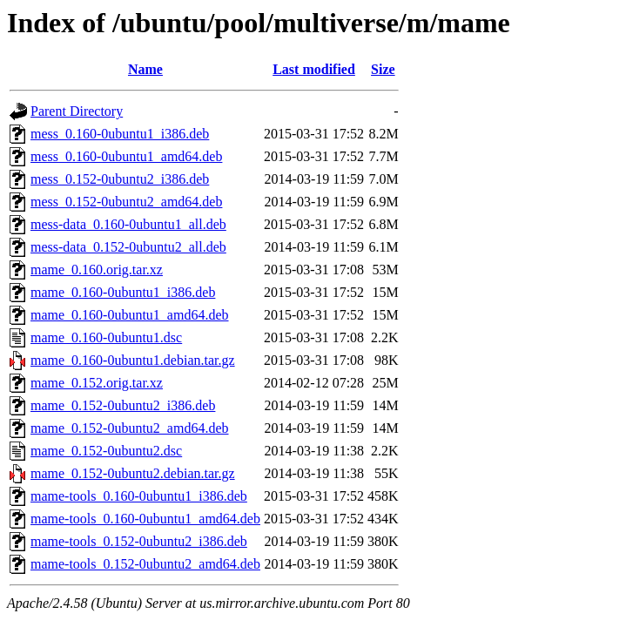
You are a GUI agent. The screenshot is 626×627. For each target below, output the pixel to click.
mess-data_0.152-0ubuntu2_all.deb (128, 246)
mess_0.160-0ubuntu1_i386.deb (119, 133)
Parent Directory (76, 111)
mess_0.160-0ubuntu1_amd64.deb (126, 156)
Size (383, 69)
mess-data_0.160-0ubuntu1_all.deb (128, 224)
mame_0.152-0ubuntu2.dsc (106, 450)
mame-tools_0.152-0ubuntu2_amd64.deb (145, 563)
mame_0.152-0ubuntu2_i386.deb (122, 405)
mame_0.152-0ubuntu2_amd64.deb (129, 428)
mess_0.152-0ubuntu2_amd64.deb (126, 201)
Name (145, 69)
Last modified (314, 69)
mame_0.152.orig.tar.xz (96, 382)
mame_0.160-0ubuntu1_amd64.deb (129, 314)
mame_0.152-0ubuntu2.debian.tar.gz (132, 473)
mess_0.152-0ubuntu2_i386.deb (119, 179)
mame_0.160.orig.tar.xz (96, 269)
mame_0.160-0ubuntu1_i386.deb (122, 292)
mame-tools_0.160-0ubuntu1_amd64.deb (145, 518)
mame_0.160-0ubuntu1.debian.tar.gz (132, 360)
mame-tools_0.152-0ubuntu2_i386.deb (138, 541)
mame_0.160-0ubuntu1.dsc (106, 337)
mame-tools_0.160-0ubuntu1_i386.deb (138, 496)
